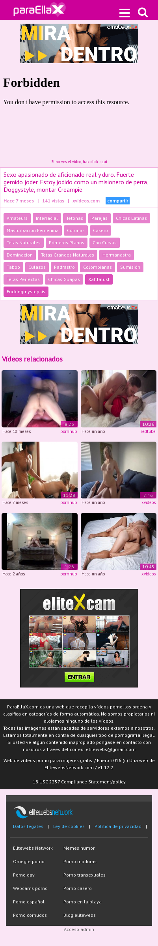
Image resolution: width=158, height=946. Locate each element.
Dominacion (20, 255)
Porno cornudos (30, 915)
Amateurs (17, 218)
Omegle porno (29, 861)
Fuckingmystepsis (26, 291)
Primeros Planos (66, 242)
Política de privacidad (118, 826)
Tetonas (74, 218)
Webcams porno (30, 888)
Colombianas (97, 267)
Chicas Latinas (131, 218)
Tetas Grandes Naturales (67, 255)
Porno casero (77, 888)
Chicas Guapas (64, 279)
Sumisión (130, 267)
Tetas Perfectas (23, 279)
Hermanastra (116, 255)
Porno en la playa (82, 902)
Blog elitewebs (79, 915)
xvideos (148, 502)
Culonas (76, 230)
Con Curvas (105, 242)
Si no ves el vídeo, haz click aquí (79, 161)
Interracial (47, 218)
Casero (100, 230)
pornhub (68, 431)
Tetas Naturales (24, 242)
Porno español (29, 902)
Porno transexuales (84, 875)
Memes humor (79, 848)
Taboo (13, 267)
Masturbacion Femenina (33, 230)
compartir (117, 201)
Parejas (99, 218)
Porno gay (24, 875)
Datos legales (28, 826)
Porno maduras (80, 861)
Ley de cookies (69, 826)
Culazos (37, 267)
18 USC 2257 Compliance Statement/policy (79, 782)
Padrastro (64, 267)
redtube (148, 431)
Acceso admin (79, 929)
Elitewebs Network (33, 848)
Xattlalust (99, 279)
